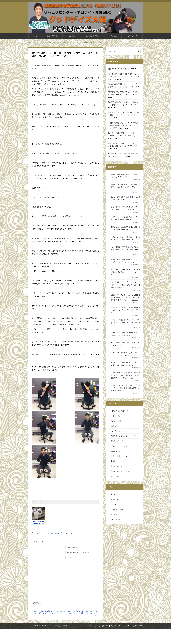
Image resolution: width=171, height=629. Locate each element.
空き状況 (113, 36)
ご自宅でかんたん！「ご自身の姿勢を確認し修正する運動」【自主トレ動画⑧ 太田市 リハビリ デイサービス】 (125, 375)
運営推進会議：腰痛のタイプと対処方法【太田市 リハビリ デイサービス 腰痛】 (125, 310)
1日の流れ (71, 36)
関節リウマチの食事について (118, 69)
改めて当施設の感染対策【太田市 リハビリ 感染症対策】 (125, 344)
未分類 (113, 461)
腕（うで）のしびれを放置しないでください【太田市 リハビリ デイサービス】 (125, 208)
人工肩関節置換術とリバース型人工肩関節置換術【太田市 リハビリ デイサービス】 (125, 272)
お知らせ (114, 416)
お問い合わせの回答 (118, 411)
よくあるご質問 (103, 626)
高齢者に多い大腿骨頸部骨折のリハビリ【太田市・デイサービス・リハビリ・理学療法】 (123, 76)
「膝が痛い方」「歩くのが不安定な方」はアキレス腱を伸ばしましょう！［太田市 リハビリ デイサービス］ (82, 613)
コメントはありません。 (53, 533)
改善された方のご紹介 (119, 456)
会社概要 (126, 626)
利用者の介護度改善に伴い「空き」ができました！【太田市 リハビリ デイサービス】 (125, 322)
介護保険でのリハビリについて (122, 436)
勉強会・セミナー (117, 446)
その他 (113, 426)
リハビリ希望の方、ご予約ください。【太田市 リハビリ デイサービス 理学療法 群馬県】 (125, 284)
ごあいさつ (115, 421)
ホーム (35, 36)
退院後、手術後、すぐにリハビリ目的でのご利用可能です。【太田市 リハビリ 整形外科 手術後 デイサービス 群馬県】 (125, 297)
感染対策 (114, 451)
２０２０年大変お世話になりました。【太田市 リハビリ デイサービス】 (125, 354)
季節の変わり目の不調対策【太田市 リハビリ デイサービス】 (125, 228)
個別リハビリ (116, 441)
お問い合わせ (132, 36)
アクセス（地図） (116, 626)
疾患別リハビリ (116, 466)
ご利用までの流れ (92, 36)
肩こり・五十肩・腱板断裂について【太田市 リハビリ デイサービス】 (125, 218)
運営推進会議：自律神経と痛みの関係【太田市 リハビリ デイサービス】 (125, 261)
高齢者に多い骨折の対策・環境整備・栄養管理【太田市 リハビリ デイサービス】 (125, 187)
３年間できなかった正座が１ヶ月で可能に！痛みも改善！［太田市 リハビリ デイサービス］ (123, 125)
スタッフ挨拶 (52, 36)
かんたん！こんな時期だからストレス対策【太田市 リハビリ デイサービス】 (125, 364)
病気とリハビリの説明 (119, 471)
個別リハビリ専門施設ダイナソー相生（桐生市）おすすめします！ (125, 334)
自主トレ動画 (116, 476)
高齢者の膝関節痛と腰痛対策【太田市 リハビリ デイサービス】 (125, 175)
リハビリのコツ (67, 533)
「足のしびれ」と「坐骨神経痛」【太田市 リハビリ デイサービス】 (125, 238)
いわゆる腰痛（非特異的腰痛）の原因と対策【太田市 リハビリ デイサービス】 (125, 249)
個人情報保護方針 (137, 626)
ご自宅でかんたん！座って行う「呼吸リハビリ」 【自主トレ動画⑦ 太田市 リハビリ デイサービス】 (125, 387)
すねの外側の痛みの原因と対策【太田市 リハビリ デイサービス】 (125, 198)
